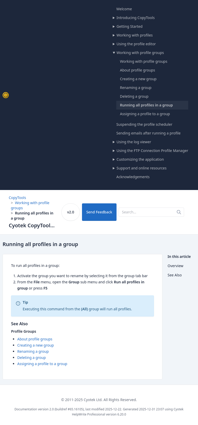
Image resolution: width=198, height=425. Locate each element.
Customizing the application (140, 159)
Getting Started (130, 26)
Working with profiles (135, 35)
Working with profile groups (140, 52)
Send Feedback (99, 212)
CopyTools (17, 197)
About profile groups (137, 70)
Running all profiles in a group (146, 105)
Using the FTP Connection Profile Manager (152, 150)
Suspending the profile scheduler (144, 124)
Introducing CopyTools (136, 17)
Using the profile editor (136, 43)
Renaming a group (135, 87)
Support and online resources (142, 168)
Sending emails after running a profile (148, 133)
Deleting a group (134, 96)
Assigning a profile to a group (145, 113)
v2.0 (70, 212)
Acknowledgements (133, 176)
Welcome (124, 8)
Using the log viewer (134, 141)
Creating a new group (138, 78)
